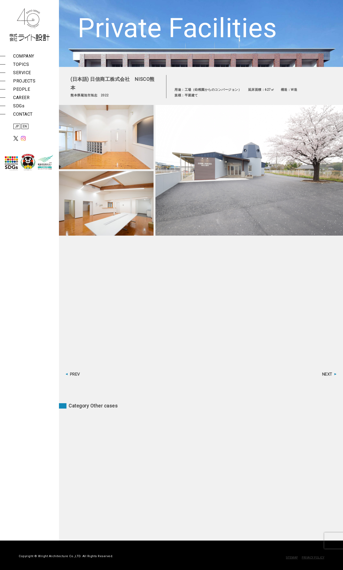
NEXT (327, 374)
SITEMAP (292, 557)
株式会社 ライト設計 (29, 24)
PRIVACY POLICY (313, 557)
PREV (75, 374)
